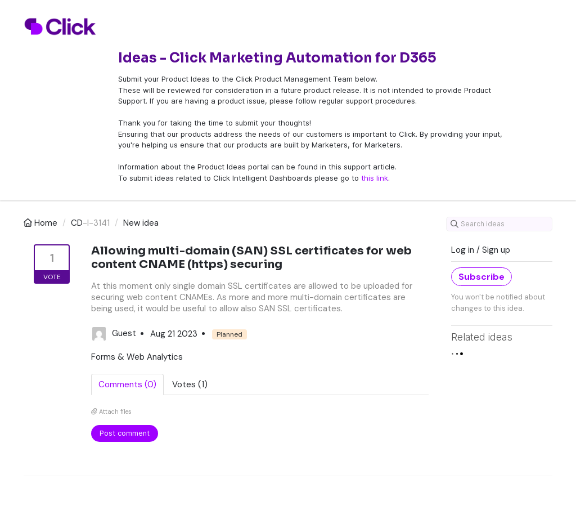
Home (42, 223)
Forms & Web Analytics (137, 357)
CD (77, 223)
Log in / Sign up (480, 250)
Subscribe (481, 277)
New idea (141, 223)
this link (374, 177)
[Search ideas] (499, 224)
